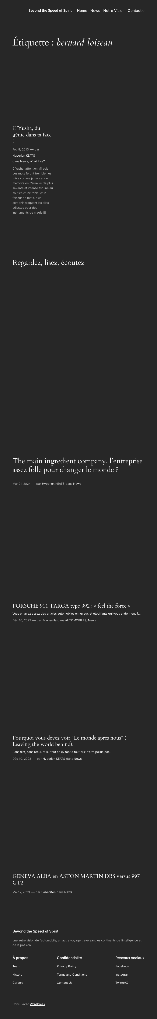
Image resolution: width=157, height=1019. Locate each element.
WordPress (37, 1004)
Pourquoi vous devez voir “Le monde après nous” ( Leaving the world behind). (69, 741)
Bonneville (49, 620)
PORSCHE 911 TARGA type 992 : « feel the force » (71, 606)
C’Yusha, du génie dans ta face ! (32, 135)
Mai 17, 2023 (21, 892)
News (24, 161)
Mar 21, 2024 (22, 483)
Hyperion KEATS (24, 155)
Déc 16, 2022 (22, 620)
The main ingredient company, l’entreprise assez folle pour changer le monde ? (78, 465)
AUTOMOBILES (75, 620)
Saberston (48, 892)
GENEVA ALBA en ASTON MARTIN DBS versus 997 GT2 (76, 879)
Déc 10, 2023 (22, 758)
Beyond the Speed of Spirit (50, 10)
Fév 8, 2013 (21, 149)
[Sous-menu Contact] (143, 11)
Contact (135, 11)
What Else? (37, 161)
